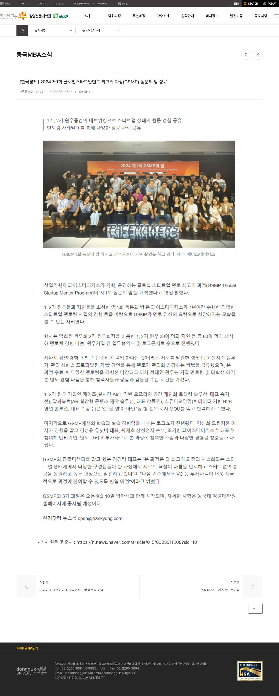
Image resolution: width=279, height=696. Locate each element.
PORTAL (24, 3)
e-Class (59, 3)
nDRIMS (42, 3)
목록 (255, 608)
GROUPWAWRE (81, 3)
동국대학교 (5, 3)
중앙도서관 (122, 3)
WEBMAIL (103, 3)
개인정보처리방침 (27, 648)
